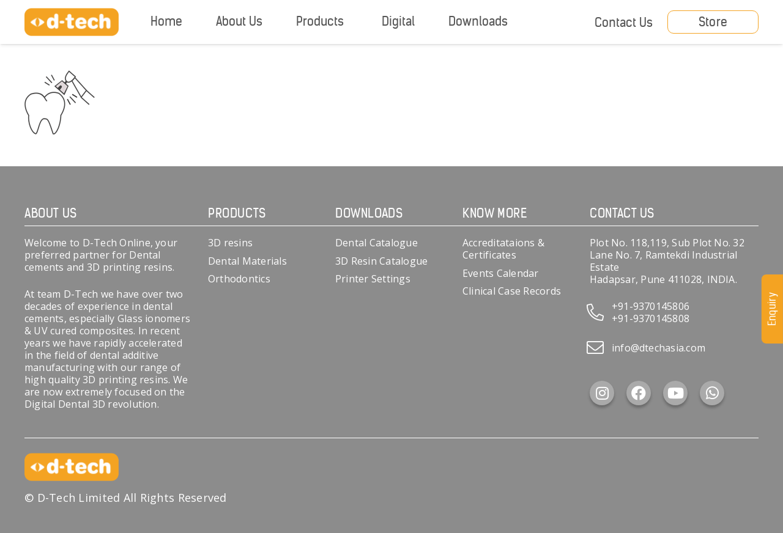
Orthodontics (239, 278)
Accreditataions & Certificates (503, 249)
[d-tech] (71, 22)
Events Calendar (500, 273)
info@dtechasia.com (658, 348)
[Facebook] (638, 393)
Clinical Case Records (511, 291)
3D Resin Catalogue (381, 261)
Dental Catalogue (376, 242)
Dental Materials (247, 261)
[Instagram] (602, 393)
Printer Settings (372, 278)
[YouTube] (675, 393)
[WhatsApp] (712, 393)
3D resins (230, 242)
